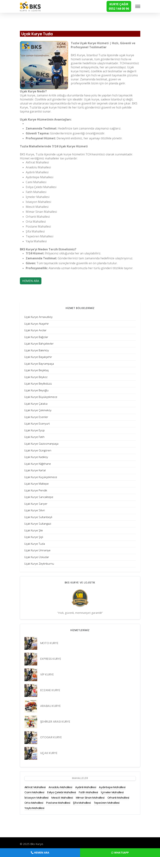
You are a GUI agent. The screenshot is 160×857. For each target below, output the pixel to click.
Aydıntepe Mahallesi (112, 787)
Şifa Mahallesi (82, 803)
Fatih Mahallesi (88, 792)
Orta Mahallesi (33, 803)
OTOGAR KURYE (51, 737)
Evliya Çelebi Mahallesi (61, 792)
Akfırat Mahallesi (35, 787)
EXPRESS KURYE (50, 659)
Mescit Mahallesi (62, 797)
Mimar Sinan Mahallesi (90, 797)
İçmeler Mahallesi (112, 792)
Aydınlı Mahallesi (85, 787)
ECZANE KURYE (50, 690)
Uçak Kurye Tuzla (39, 34)
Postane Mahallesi (58, 803)
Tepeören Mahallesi (106, 803)
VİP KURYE (47, 674)
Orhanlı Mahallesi (118, 797)
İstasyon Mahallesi (36, 797)
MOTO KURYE (49, 643)
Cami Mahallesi (34, 792)
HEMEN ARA (30, 281)
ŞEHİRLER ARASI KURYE (55, 721)
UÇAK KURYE (48, 753)
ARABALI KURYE (50, 706)
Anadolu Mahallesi (60, 787)
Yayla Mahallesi (34, 808)
